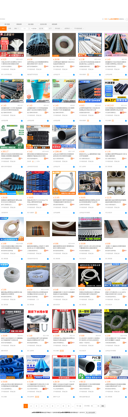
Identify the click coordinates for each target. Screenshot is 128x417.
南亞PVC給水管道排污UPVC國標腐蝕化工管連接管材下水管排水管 (12, 339)
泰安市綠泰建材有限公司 (33, 158)
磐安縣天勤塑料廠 (32, 296)
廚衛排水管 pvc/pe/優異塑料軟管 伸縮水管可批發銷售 (89, 155)
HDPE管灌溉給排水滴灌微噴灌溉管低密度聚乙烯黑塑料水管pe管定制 (116, 109)
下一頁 (78, 406)
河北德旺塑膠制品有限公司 (111, 112)
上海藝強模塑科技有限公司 (33, 250)
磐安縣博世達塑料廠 (7, 250)
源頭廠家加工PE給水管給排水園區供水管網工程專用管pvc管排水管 (115, 63)
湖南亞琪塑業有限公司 (85, 389)
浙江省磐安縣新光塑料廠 (111, 158)
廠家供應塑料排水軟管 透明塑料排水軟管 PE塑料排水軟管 (63, 247)
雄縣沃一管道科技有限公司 (85, 342)
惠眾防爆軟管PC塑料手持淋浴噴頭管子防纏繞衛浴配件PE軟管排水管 (63, 201)
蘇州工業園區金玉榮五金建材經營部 (7, 204)
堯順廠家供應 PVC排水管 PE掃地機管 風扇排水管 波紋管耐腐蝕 (64, 293)
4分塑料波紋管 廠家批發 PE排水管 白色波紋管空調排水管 (63, 63)
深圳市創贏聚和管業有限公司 (7, 158)
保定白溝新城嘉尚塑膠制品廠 (111, 204)
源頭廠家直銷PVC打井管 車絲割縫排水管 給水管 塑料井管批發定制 (11, 109)
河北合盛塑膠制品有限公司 (7, 389)
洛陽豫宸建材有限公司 (85, 66)
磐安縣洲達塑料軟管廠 (59, 250)
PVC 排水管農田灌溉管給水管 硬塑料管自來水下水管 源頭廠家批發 (63, 109)
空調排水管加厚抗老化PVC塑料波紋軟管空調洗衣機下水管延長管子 (89, 293)
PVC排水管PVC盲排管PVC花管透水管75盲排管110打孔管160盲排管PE (89, 339)
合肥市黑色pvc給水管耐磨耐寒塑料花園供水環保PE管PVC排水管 (37, 63)
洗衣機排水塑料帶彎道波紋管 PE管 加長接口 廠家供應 (116, 155)
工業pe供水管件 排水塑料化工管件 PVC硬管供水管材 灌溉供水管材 (11, 63)
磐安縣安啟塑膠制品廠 (85, 296)
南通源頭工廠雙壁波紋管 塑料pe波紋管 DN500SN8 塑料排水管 (11, 201)
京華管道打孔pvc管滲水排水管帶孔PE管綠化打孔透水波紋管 (64, 339)
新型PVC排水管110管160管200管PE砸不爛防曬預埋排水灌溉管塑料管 (90, 247)
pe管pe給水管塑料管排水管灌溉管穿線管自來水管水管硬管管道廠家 (63, 155)
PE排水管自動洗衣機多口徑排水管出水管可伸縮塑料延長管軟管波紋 (11, 247)
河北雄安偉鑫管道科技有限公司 (85, 250)
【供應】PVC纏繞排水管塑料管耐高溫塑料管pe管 (115, 247)
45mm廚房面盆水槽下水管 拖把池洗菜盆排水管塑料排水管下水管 (37, 339)
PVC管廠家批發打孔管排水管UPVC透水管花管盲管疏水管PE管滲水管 (38, 385)
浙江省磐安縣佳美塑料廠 (85, 158)
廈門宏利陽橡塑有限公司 (33, 66)
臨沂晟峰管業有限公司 (111, 66)
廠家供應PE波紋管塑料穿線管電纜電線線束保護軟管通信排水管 (115, 201)
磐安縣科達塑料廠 (110, 250)
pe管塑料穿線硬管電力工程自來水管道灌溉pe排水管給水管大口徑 (89, 109)
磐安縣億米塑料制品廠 (111, 389)
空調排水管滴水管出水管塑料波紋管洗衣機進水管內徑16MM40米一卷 (37, 293)
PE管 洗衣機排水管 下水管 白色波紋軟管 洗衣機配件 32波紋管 (115, 339)
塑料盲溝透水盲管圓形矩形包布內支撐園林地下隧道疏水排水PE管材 (37, 155)
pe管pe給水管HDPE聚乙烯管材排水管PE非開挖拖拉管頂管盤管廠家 (11, 385)
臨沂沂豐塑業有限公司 (59, 158)
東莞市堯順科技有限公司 (59, 296)
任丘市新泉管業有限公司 (33, 389)
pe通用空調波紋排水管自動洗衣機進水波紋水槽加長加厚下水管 (115, 385)
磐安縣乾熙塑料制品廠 (7, 296)
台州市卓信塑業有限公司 (7, 66)
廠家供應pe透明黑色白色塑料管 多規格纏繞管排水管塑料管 (11, 293)
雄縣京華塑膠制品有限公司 (59, 342)
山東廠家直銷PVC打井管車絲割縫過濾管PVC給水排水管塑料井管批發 (37, 109)
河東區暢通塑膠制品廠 (111, 342)
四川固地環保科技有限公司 (33, 204)
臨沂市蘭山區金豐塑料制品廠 (59, 66)
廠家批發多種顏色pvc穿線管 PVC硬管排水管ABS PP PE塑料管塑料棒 (38, 247)
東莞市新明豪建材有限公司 (7, 342)
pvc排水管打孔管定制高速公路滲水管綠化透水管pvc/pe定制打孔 (89, 63)
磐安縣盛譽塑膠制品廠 (33, 342)
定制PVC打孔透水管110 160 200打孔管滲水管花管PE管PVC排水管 (115, 293)
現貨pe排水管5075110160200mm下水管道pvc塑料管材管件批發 (37, 201)
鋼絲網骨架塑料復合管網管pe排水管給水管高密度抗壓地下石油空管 (89, 201)
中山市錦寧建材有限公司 (59, 389)
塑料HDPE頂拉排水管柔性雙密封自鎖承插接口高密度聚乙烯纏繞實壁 (12, 155)
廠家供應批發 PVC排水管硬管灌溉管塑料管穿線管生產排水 (89, 385)
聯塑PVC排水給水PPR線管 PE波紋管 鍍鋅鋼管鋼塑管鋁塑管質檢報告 (63, 385)
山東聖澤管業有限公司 (85, 204)
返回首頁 (82, 412)
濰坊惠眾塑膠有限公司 (59, 204)
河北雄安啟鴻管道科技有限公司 (111, 296)
